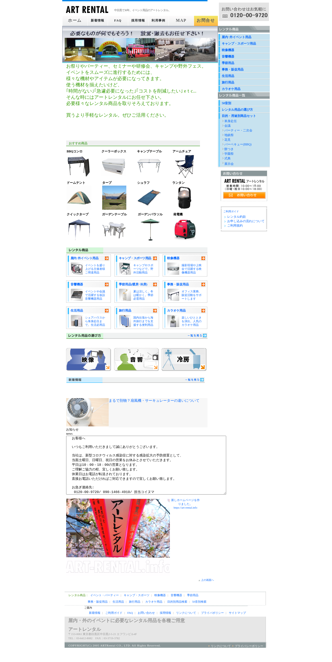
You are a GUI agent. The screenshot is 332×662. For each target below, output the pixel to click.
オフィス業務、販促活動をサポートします (192, 295)
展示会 (229, 164)
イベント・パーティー (104, 606)
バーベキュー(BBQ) (238, 144)
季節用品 (228, 63)
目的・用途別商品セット (239, 116)
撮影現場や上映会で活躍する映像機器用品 (192, 269)
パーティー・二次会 (238, 130)
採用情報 (140, 20)
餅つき (229, 149)
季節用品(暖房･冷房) (133, 284)
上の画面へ (207, 591)
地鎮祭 (229, 135)
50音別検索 (199, 613)
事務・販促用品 (178, 284)
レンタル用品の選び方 (237, 109)
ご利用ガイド (231, 211)
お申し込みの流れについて (246, 221)
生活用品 (77, 310)
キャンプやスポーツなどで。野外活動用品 (143, 269)
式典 (227, 158)
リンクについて (186, 624)
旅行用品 (125, 310)
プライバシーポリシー (249, 657)
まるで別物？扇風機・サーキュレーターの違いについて (154, 400)
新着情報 (95, 20)
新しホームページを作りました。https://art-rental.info (185, 515)
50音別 (226, 103)
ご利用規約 (235, 225)
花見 (227, 140)
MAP (185, 20)
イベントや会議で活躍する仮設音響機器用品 (95, 295)
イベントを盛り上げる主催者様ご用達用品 (95, 269)
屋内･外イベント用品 (84, 258)
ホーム (73, 20)
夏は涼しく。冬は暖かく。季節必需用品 (143, 295)
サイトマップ (237, 624)
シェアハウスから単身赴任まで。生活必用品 (95, 321)
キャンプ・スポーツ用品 (135, 258)
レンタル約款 (236, 217)
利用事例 (162, 20)
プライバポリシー (212, 624)
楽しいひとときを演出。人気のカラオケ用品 (192, 321)
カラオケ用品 (176, 310)
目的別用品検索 (177, 613)
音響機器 (77, 284)
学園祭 (229, 154)
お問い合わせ (146, 624)
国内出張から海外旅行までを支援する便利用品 (143, 321)
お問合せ (207, 20)
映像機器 (173, 258)
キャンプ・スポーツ (136, 606)
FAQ (117, 20)
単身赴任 (230, 121)
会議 (227, 126)
